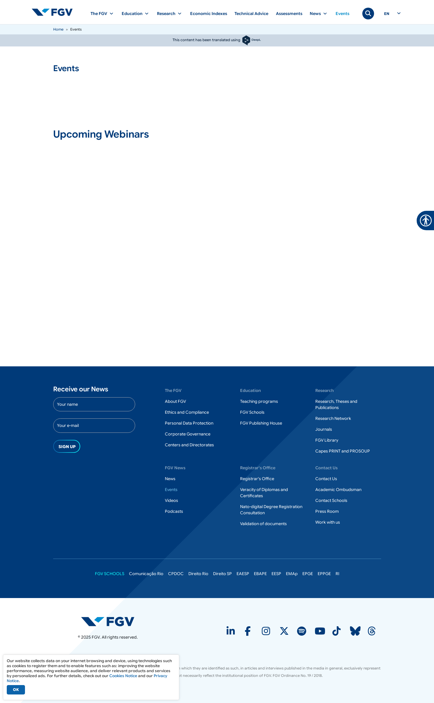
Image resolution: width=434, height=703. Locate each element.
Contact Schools (331, 500)
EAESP (243, 573)
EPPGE (324, 573)
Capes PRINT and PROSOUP (342, 451)
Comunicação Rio (146, 573)
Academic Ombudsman (338, 489)
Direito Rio (198, 573)
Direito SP (222, 573)
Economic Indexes (208, 13)
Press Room (327, 511)
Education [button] (132, 13)
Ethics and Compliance (187, 412)
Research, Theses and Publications (336, 404)
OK (16, 689)
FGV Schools (252, 412)
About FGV (175, 401)
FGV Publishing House (261, 423)
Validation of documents (263, 523)
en (386, 13)
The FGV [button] (99, 13)
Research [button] (166, 13)
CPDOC (176, 573)
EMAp (292, 573)
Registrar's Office (257, 478)
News (170, 478)
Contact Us (326, 478)
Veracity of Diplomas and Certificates (264, 492)
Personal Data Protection (189, 423)
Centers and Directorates (189, 444)
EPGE (307, 573)
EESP (276, 573)
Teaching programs (259, 401)
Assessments (289, 13)
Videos (171, 500)
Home (58, 29)
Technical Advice (251, 13)
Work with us (327, 522)
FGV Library (326, 440)
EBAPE (260, 573)
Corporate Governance (187, 434)
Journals (323, 429)
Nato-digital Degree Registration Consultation (271, 509)
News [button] (315, 13)
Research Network (333, 418)
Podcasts (174, 511)
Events (342, 13)
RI (337, 573)
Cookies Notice (123, 675)
